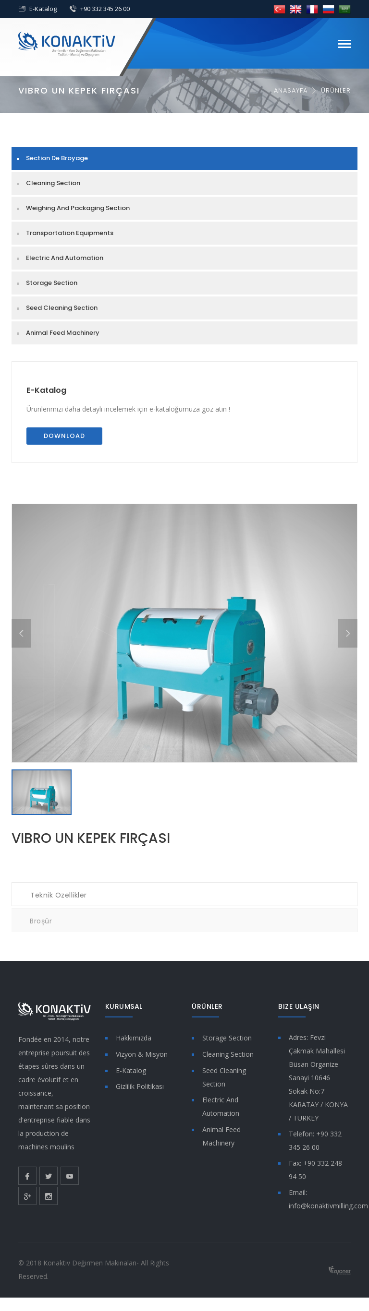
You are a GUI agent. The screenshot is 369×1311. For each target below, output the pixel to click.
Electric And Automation (64, 257)
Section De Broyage (57, 158)
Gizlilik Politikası (140, 1086)
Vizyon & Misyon (142, 1054)
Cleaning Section (53, 183)
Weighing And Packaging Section (78, 208)
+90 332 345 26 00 (105, 8)
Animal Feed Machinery (62, 332)
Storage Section (51, 282)
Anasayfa (291, 90)
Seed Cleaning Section (62, 307)
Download (64, 435)
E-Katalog (43, 8)
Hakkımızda (133, 1037)
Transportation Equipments (69, 232)
